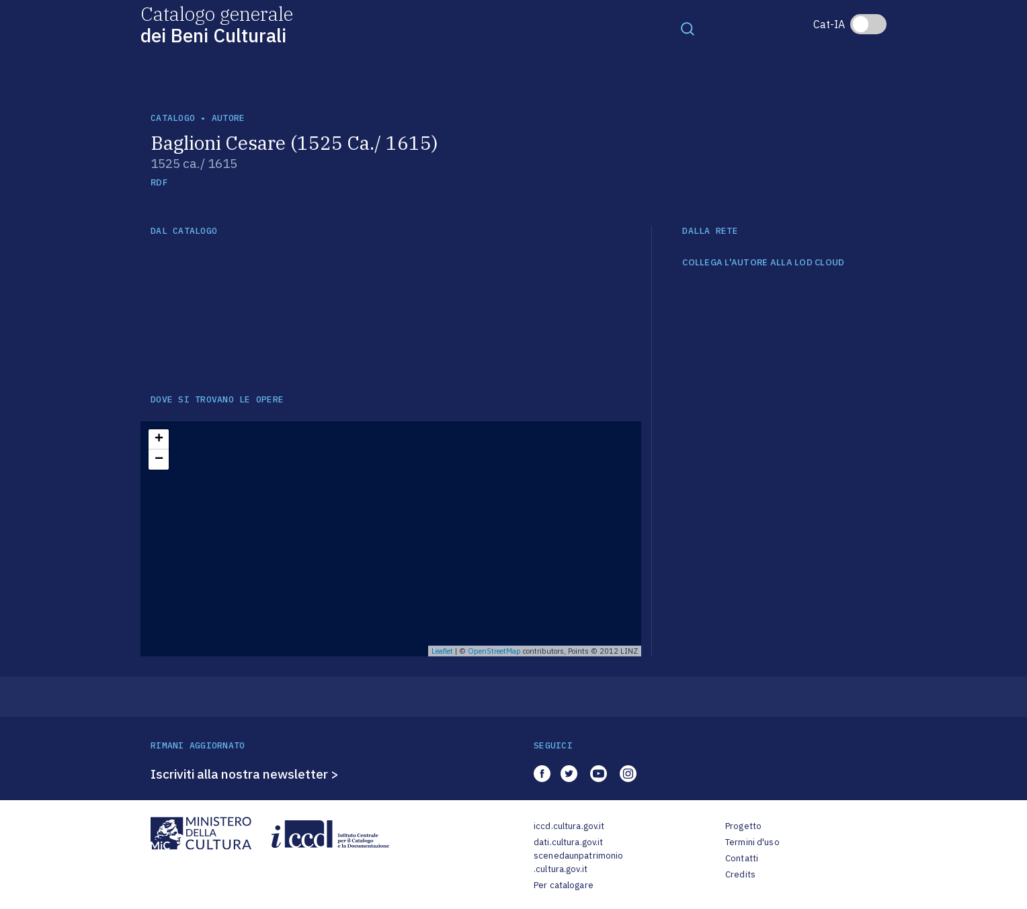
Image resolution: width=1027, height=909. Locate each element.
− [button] (159, 459)
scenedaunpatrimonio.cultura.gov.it (578, 862)
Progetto (743, 826)
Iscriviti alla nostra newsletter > (245, 774)
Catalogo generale (216, 23)
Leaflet (442, 651)
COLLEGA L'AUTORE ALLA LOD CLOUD (763, 262)
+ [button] (159, 439)
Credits (740, 874)
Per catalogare (563, 885)
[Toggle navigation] (687, 28)
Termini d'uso (752, 842)
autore (228, 118)
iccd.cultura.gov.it (569, 826)
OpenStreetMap (494, 651)
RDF (159, 182)
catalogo (173, 118)
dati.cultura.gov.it (568, 842)
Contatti (741, 858)
